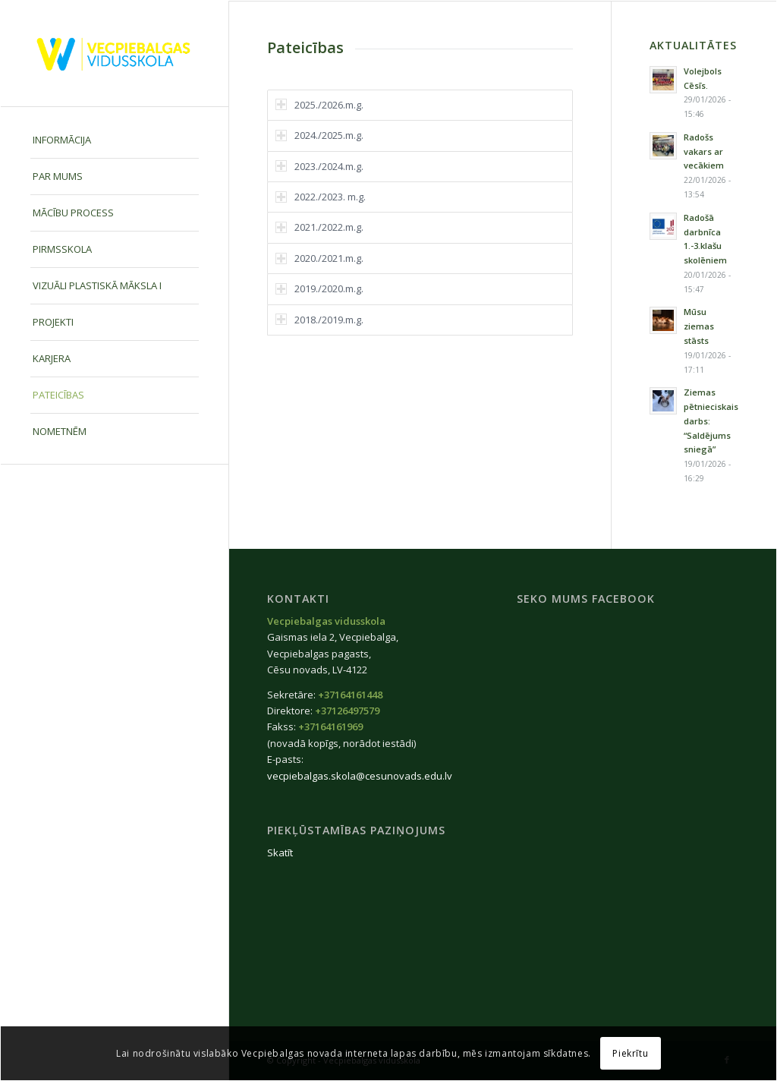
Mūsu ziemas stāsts (699, 326)
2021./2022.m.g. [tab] (319, 227)
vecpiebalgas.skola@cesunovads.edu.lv (359, 776)
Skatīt (280, 852)
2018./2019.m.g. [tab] (319, 319)
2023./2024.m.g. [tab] (319, 166)
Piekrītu (630, 1053)
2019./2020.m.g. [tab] (319, 288)
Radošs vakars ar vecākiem (704, 151)
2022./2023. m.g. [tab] (320, 196)
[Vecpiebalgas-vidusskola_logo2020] (114, 53)
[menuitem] (114, 140)
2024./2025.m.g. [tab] (319, 135)
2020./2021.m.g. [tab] (319, 258)
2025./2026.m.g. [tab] (319, 105)
